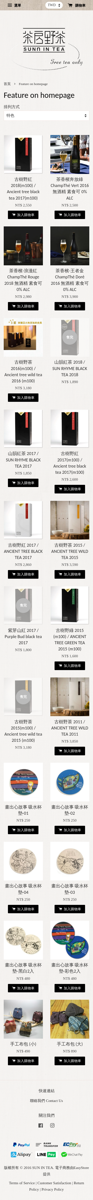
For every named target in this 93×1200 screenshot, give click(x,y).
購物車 (77, 5)
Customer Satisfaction (54, 1183)
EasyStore (81, 1168)
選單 (14, 5)
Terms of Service (22, 1183)
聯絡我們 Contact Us (46, 1101)
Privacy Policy (53, 1189)
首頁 (7, 84)
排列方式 (12, 107)
